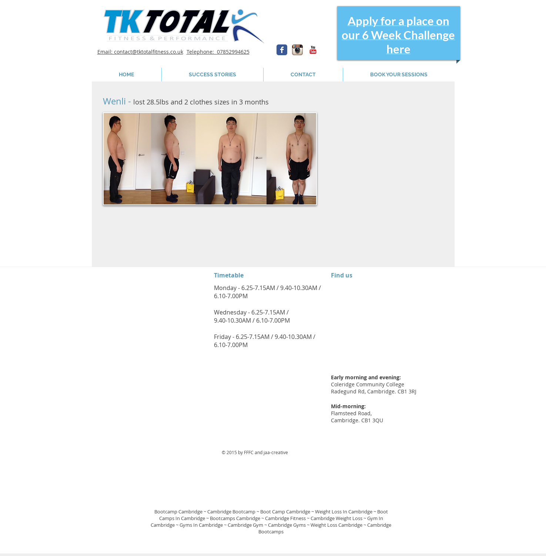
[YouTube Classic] (313, 49)
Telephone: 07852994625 (218, 51)
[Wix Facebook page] (282, 49)
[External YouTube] (385, 153)
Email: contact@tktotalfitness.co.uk (140, 51)
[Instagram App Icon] (297, 49)
